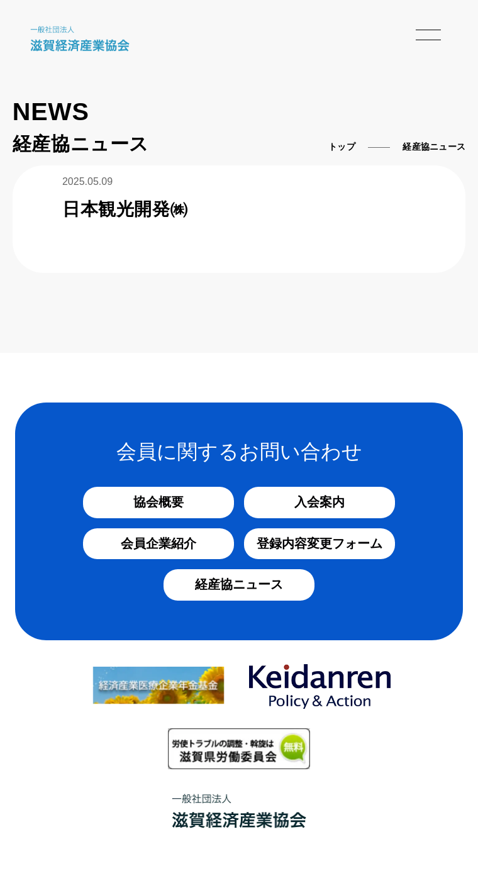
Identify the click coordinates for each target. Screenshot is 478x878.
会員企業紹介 (158, 543)
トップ (341, 147)
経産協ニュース (239, 584)
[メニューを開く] (428, 35)
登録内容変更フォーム (319, 543)
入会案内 (319, 502)
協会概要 (158, 502)
